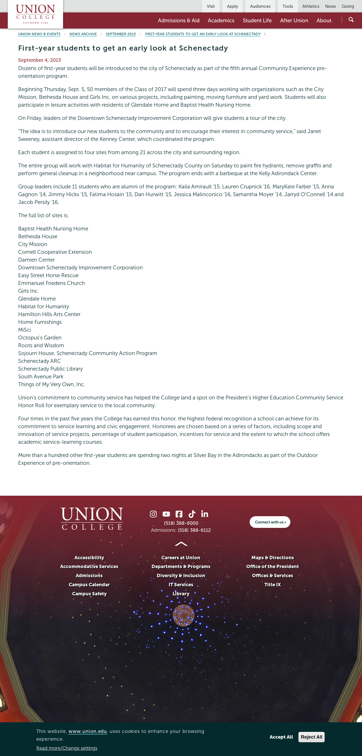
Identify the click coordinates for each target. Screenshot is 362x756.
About (324, 20)
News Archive (83, 34)
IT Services (181, 584)
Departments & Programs (181, 566)
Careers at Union (180, 557)
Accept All (281, 737)
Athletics (310, 6)
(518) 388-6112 (194, 530)
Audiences (260, 6)
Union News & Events (39, 34)
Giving (348, 6)
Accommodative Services (89, 566)
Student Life (257, 20)
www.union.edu (88, 731)
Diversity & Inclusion (181, 575)
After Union (294, 20)
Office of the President (272, 566)
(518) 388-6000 (181, 523)
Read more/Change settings (66, 748)
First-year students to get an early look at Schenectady (203, 34)
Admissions (89, 575)
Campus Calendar (89, 584)
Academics (221, 20)
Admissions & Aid (179, 20)
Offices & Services (272, 575)
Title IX (272, 584)
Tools (288, 6)
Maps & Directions (272, 557)
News (330, 6)
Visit (211, 6)
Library (181, 593)
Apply (232, 6)
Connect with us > (270, 522)
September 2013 (121, 34)
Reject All (311, 737)
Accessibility (89, 557)
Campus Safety (89, 593)
